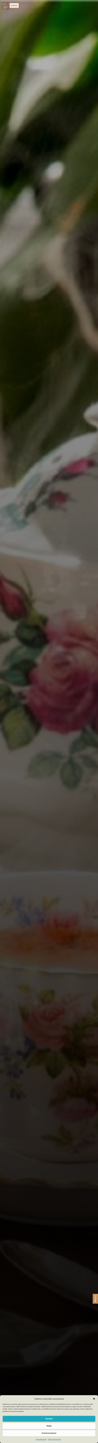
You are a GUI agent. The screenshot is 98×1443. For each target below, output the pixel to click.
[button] (94, 1398)
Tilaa (95, 1298)
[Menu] (6, 5)
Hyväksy (49, 1419)
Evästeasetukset (49, 1433)
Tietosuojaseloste (54, 1439)
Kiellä (49, 1426)
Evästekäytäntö (41, 1439)
